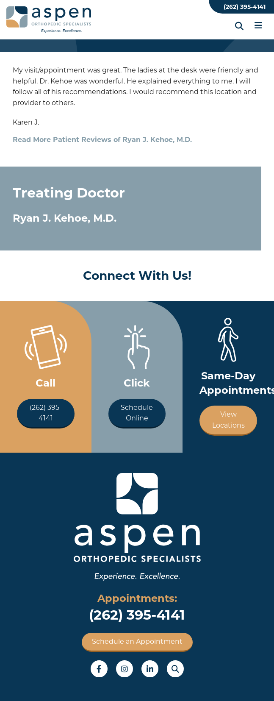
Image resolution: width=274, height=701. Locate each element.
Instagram (124, 668)
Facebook (99, 668)
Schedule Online (137, 413)
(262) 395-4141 (245, 7)
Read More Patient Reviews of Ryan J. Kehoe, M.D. (102, 140)
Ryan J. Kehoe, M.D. (64, 218)
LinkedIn (149, 668)
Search (175, 668)
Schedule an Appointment (137, 641)
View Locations (228, 419)
